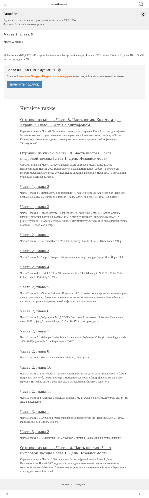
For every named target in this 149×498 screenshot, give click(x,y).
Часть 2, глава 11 (35, 391)
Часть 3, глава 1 (34, 411)
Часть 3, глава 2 (34, 431)
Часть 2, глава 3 (34, 251)
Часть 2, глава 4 (34, 267)
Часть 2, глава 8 (34, 351)
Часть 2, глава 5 (34, 287)
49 (7, 494)
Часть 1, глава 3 (34, 206)
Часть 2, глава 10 (36, 367)
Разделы (80, 484)
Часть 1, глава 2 (34, 186)
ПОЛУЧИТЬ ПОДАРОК (24, 84)
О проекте (66, 484)
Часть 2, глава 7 (34, 331)
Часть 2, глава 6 (34, 311)
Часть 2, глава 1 (34, 235)
